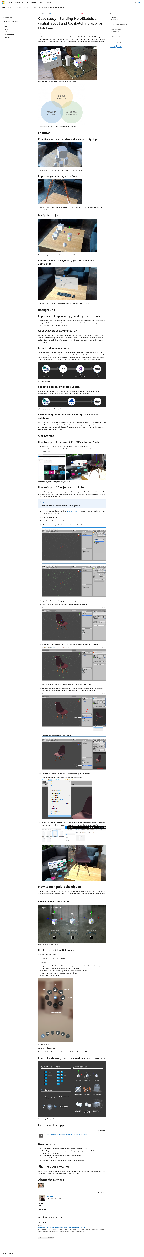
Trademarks (76, 1251)
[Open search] (135, 2)
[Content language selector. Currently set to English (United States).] (10, 1247)
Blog (25, 1251)
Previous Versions (17, 1251)
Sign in (140, 2)
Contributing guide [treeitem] (9, 34)
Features (113, 17)
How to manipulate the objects (119, 24)
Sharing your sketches (117, 34)
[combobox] (18, 17)
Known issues (115, 31)
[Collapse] (31, 13)
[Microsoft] (3, 2)
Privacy (40, 1251)
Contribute (33, 1251)
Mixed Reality (54, 14)
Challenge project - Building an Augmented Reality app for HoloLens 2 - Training (61, 1227)
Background (114, 19)
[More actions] (104, 13)
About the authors (116, 36)
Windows (45, 14)
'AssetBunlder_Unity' (72, 511)
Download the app (116, 29)
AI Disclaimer (6, 1251)
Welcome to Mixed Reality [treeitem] (11, 21)
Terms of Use (67, 1251)
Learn (39, 14)
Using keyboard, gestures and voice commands (124, 27)
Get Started (114, 22)
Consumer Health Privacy (53, 1251)
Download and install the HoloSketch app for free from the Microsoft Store (66, 1134)
